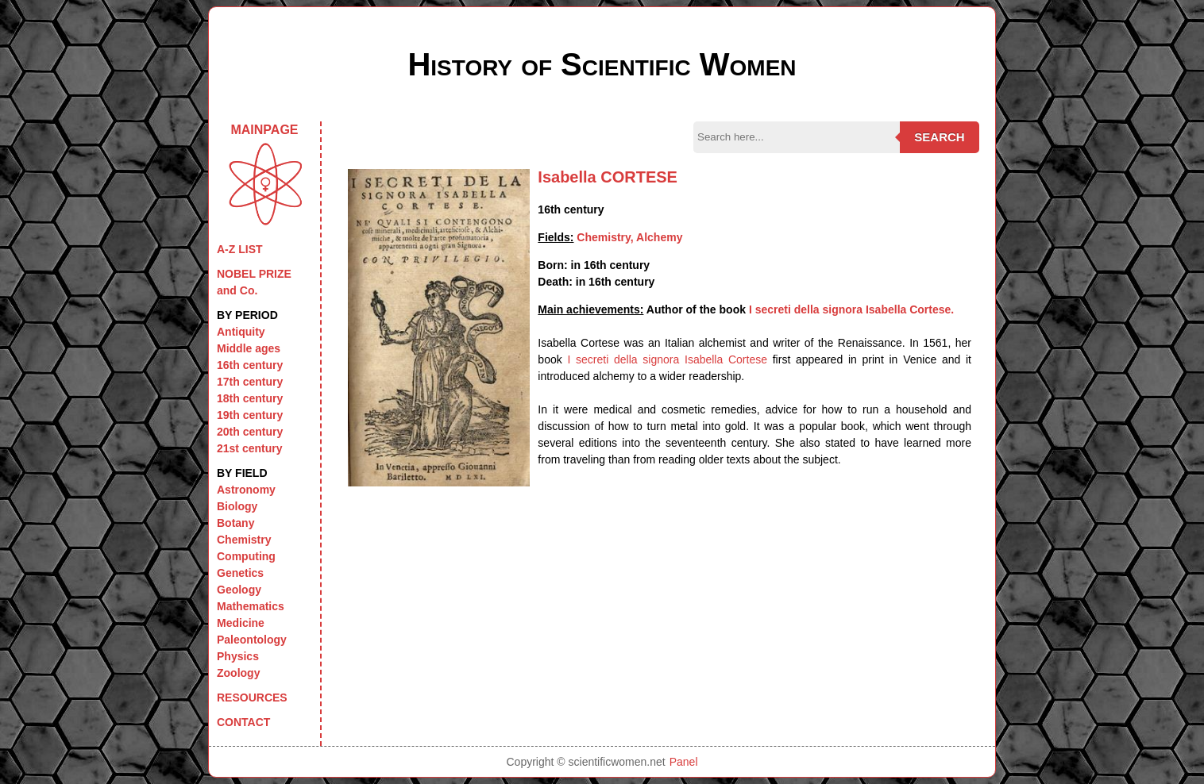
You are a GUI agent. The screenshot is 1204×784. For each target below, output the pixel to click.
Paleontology (252, 639)
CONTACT (243, 722)
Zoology (238, 673)
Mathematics (250, 606)
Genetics (240, 573)
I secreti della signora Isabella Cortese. (851, 309)
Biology (237, 506)
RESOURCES (252, 697)
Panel (684, 761)
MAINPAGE (264, 175)
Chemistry (244, 539)
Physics (238, 656)
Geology (239, 589)
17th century (250, 381)
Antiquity (241, 331)
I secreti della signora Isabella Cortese (667, 359)
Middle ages (248, 348)
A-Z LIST (240, 249)
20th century (250, 431)
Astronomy (246, 489)
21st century (249, 448)
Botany (235, 523)
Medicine (240, 623)
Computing (246, 556)
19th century (250, 415)
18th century (250, 398)
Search (939, 137)
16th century (250, 365)
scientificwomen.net (617, 761)
